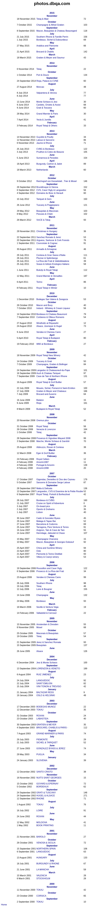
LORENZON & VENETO (48, 668)
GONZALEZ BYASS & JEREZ (50, 748)
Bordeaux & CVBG (45, 500)
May (52, 43)
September (52, 28)
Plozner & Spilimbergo (47, 258)
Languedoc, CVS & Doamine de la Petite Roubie (59, 491)
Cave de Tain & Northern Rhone (51, 376)
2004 (52, 656)
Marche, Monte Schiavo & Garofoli (52, 441)
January (52, 689)
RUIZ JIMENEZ (43, 674)
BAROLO (41, 837)
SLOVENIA (41, 760)
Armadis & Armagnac (46, 249)
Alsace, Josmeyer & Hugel (49, 326)
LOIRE (39, 810)
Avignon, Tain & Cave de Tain (50, 530)
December (52, 296)
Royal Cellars (42, 459)
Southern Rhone (44, 583)
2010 (52, 293)
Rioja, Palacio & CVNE (47, 81)
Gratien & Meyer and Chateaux (51, 391)
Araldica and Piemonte (47, 46)
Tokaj (38, 69)
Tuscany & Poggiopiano (47, 205)
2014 (52, 63)
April (52, 49)
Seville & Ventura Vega (47, 607)
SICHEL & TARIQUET (47, 742)
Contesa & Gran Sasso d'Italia (50, 255)
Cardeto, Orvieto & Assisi (48, 105)
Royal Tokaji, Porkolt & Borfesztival (53, 494)
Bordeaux (41, 601)
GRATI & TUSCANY (46, 792)
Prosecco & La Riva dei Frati (50, 571)
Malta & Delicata (44, 488)
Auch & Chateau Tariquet (48, 373)
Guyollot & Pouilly (44, 137)
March (52, 55)
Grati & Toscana (44, 108)
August (52, 84)
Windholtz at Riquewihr (47, 323)
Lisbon (39, 512)
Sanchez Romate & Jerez (48, 237)
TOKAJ (39, 710)
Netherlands (42, 170)
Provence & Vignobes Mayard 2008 (53, 438)
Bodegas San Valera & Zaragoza (52, 299)
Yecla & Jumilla (43, 120)
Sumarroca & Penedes (47, 158)
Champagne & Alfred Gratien (50, 25)
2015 (52, 13)
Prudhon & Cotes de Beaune (50, 152)
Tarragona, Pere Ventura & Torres (52, 527)
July (52, 34)
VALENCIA (41, 875)
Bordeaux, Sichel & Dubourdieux (52, 40)
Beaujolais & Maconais (47, 211)
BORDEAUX (42, 786)
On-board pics (43, 506)
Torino (39, 282)
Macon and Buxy (44, 305)
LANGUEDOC (43, 680)
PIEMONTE (42, 739)
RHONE (40, 798)
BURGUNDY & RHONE (47, 863)
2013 (52, 131)
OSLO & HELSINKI (45, 695)
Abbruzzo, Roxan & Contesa (50, 447)
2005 (52, 618)
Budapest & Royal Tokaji (48, 409)
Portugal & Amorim (45, 465)
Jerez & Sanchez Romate (48, 642)
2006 (52, 562)
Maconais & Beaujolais (47, 633)
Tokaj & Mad (42, 19)
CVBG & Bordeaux (45, 149)
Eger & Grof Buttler (45, 453)
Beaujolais (41, 645)
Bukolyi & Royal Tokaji (47, 270)
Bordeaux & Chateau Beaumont (51, 314)
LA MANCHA (42, 869)
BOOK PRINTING (45, 825)
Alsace (39, 651)
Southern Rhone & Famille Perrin (52, 37)
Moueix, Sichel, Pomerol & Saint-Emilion (55, 388)
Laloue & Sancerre (45, 140)
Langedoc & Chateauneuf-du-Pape (53, 370)
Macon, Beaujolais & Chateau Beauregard (56, 31)
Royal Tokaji (42, 426)
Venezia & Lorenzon (46, 429)
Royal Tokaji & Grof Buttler (49, 382)
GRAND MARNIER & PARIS (50, 733)
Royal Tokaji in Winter (46, 288)
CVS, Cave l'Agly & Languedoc (51, 190)
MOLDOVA (41, 822)
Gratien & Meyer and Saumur (50, 57)
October (52, 22)
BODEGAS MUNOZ (46, 707)
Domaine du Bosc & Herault (49, 193)
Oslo (38, 551)
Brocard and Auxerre (46, 394)
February (52, 123)
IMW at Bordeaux (44, 344)
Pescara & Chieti (44, 214)
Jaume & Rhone (44, 143)
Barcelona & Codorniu (47, 524)
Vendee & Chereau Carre (48, 332)
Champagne (42, 595)
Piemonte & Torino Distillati (49, 554)
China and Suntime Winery (49, 548)
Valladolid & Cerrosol (46, 613)
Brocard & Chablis (45, 52)
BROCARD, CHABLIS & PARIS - (52, 727)
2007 (52, 473)
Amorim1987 (42, 462)
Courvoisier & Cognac (47, 243)
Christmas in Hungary (46, 231)
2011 (52, 225)
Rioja (38, 403)
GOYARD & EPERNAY (47, 784)
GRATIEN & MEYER (46, 724)
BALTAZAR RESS (45, 692)
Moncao (40, 87)
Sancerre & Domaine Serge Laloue (53, 482)
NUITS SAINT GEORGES (48, 778)
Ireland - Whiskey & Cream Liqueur (53, 308)
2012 (52, 175)
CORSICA (41, 896)
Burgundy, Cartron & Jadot (49, 164)
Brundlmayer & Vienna (47, 187)
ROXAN (40, 716)
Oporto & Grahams (45, 509)
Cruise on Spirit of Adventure (50, 503)
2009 (52, 349)
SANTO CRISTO (44, 772)
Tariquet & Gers (43, 199)
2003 (52, 701)
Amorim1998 (42, 468)
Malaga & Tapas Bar (46, 521)
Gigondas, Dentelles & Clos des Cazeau (55, 479)
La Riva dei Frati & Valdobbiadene (52, 261)
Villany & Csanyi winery (47, 557)
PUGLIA (40, 754)
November (52, 16)
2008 (52, 414)
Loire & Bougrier (44, 589)
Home (4, 904)
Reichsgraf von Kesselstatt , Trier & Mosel (56, 181)
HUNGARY (41, 857)
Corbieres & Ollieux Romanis (50, 317)
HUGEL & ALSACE (45, 795)
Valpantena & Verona (46, 93)
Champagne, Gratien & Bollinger (52, 364)
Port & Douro (42, 75)
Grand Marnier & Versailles (49, 276)
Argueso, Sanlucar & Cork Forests (52, 240)
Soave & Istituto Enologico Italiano (52, 264)
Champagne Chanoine (47, 539)
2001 (52, 831)
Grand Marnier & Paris (47, 114)
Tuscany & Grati (44, 361)
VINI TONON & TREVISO (48, 686)
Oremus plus (42, 420)
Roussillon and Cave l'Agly (49, 568)
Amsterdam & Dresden (47, 624)
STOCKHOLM (43, 878)
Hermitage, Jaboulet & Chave (50, 533)
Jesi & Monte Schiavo (46, 662)
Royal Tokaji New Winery (48, 355)
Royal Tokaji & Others (46, 125)
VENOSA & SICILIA (46, 843)
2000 (52, 884)
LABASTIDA (42, 718)
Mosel (39, 627)
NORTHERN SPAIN (46, 849)
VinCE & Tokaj (43, 220)
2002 (52, 766)
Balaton (40, 400)
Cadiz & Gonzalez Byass (48, 518)
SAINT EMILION (44, 683)
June (51, 99)
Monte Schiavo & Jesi (46, 102)
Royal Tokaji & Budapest (48, 338)
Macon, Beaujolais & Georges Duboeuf (55, 542)
